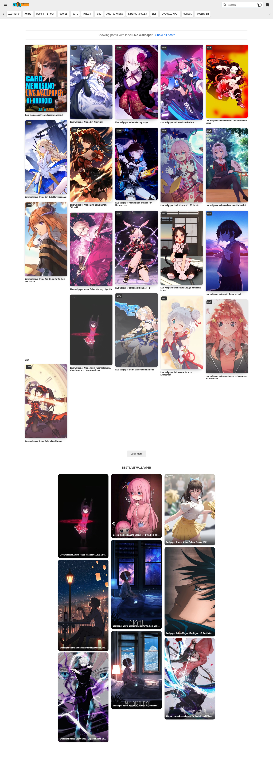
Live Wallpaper (170, 14)
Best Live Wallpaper (136, 478)
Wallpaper (203, 14)
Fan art (87, 14)
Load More (136, 464)
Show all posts (165, 35)
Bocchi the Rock (45, 14)
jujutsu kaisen (114, 14)
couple (63, 14)
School (188, 14)
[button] (225, 5)
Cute (75, 14)
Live (154, 14)
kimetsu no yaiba (137, 14)
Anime (28, 14)
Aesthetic (14, 14)
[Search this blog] (238, 4)
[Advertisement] (46, 322)
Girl (98, 14)
